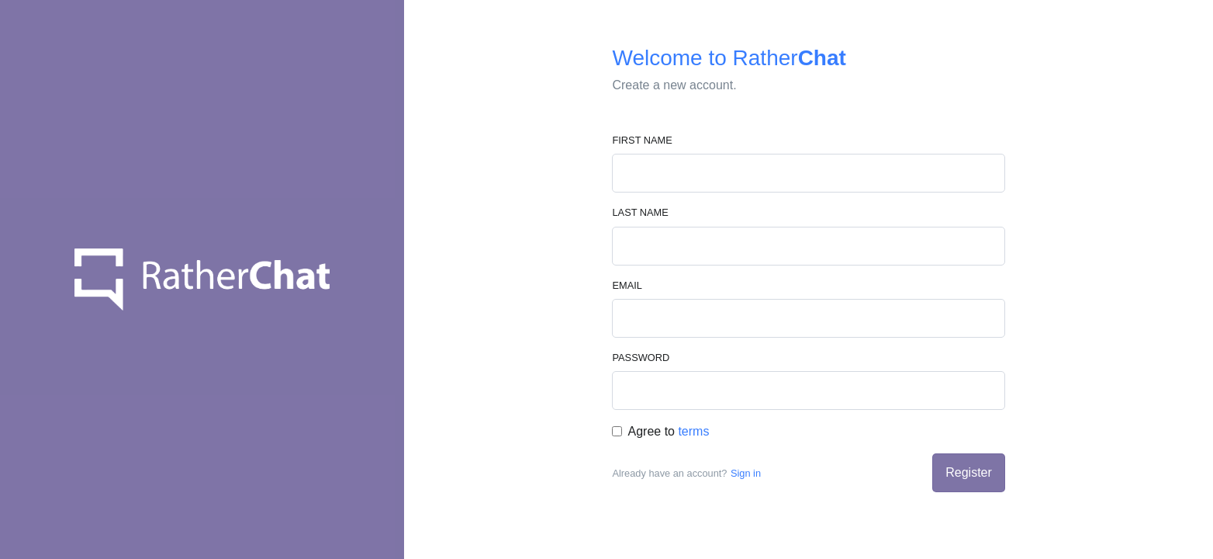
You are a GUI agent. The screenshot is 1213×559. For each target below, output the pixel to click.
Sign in (746, 473)
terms (693, 431)
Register (968, 472)
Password (640, 357)
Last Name (640, 212)
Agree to (668, 431)
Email (626, 285)
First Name (642, 140)
